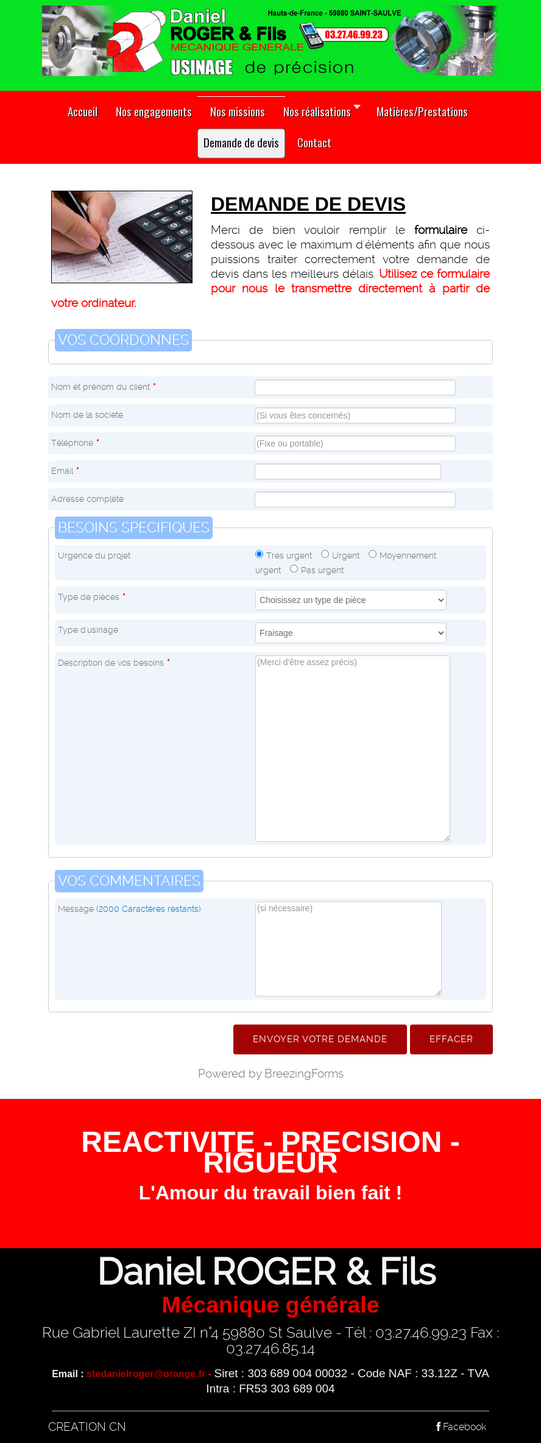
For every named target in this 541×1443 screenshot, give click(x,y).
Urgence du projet (94, 555)
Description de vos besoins (113, 663)
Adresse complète (87, 499)
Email (65, 471)
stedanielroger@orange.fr (146, 1374)
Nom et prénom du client (103, 387)
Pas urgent (322, 570)
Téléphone (75, 443)
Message (129, 909)
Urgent (345, 555)
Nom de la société (87, 415)
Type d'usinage (88, 630)
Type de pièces (91, 597)
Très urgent (289, 555)
